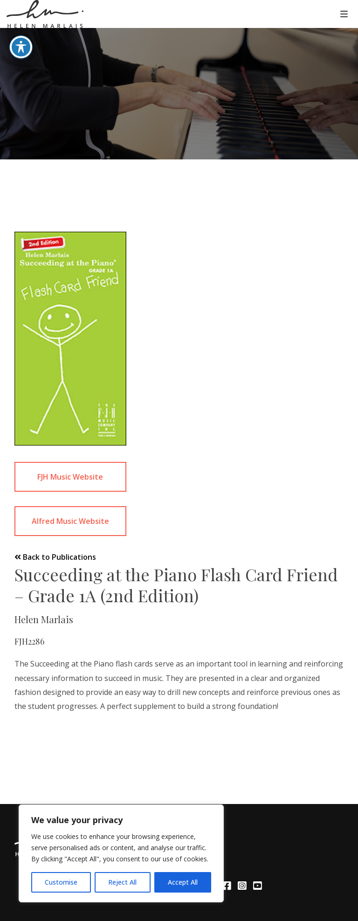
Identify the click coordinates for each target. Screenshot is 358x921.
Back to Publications (55, 557)
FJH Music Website (70, 477)
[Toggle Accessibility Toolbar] (21, 32)
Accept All (183, 882)
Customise (61, 882)
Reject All (122, 882)
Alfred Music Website (70, 521)
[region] (121, 853)
